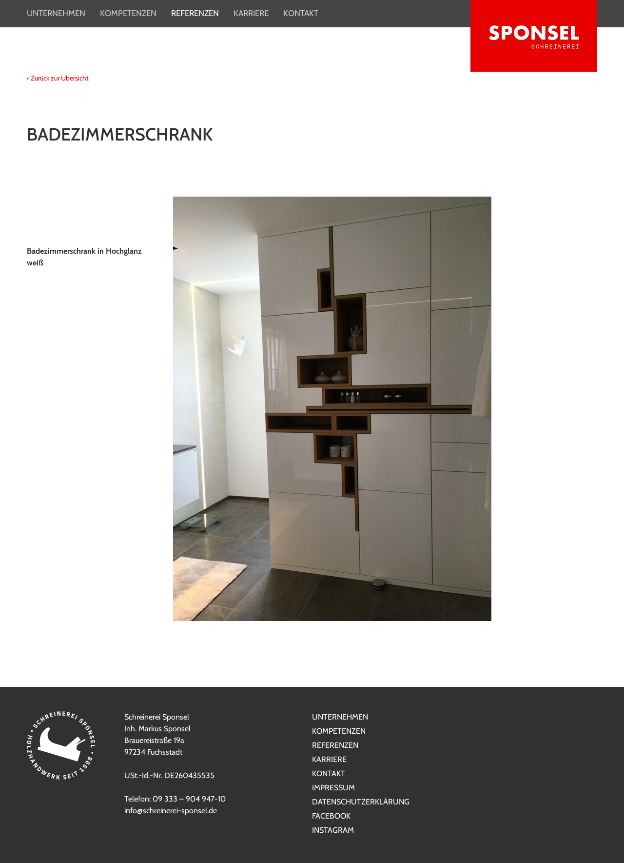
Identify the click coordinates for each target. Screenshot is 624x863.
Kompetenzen (128, 13)
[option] (312, 409)
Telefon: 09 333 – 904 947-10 (175, 798)
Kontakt (300, 13)
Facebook (331, 816)
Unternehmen (56, 13)
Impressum (333, 787)
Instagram (333, 830)
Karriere (251, 13)
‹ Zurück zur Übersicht (58, 78)
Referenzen (195, 13)
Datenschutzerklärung (361, 801)
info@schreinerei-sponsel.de (170, 810)
